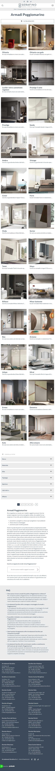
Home (15, 9)
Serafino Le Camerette (8, 677)
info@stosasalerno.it (37, 753)
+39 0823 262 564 (35, 739)
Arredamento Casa (22, 9)
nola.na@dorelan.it (37, 699)
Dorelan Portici (33, 718)
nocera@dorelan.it (10, 740)
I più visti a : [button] (5, 490)
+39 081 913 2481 (9, 709)
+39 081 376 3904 (35, 669)
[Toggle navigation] (52, 5)
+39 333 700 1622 (9, 671)
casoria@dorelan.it (37, 714)
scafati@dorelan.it (10, 699)
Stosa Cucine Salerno (34, 744)
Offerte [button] (4, 496)
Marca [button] (4, 459)
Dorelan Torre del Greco (9, 718)
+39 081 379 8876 (35, 682)
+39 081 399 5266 (9, 682)
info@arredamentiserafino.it (13, 672)
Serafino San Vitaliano (35, 663)
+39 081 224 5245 (35, 724)
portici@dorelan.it (37, 727)
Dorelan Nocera (6, 731)
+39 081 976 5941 (9, 696)
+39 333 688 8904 (36, 684)
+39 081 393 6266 (9, 724)
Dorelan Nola (32, 690)
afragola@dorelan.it (11, 712)
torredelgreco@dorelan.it (12, 727)
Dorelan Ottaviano (7, 744)
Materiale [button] (5, 465)
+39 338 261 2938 (36, 697)
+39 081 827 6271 (9, 669)
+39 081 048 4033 (35, 710)
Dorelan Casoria (33, 703)
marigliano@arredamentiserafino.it (41, 686)
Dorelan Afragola (7, 703)
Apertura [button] (5, 484)
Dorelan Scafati (6, 690)
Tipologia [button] (5, 478)
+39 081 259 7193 (9, 737)
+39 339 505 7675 (9, 697)
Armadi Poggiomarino (36, 9)
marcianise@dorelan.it (38, 740)
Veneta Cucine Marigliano (36, 677)
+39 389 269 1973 (9, 684)
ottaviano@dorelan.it (11, 752)
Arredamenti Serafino (8, 663)
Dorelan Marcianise (34, 731)
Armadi (28, 9)
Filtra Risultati (27, 21)
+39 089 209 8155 (35, 750)
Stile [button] (3, 471)
